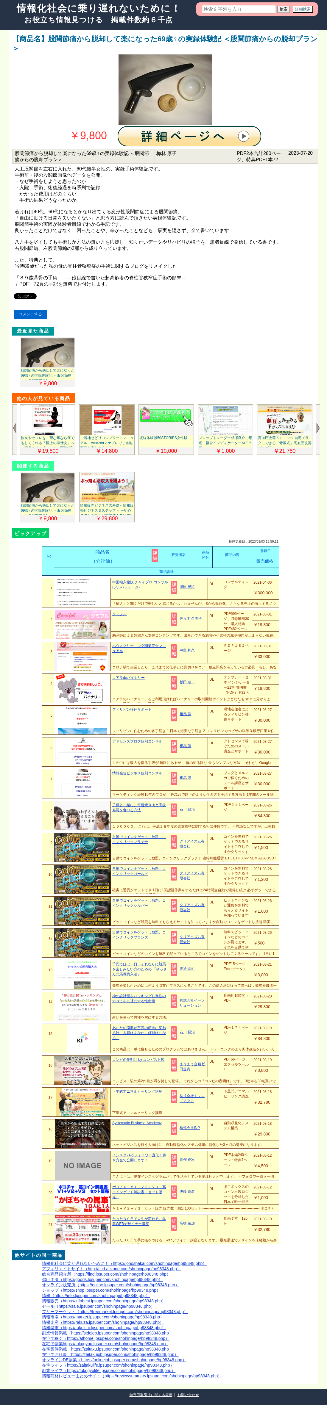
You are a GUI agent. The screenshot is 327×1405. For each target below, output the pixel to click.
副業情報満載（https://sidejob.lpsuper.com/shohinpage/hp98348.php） (107, 1333)
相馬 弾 (185, 714)
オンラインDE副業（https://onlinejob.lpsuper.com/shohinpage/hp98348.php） (114, 1359)
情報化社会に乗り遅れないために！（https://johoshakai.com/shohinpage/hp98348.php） (124, 1263)
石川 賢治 (187, 809)
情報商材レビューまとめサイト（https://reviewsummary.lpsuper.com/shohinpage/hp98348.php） (132, 1375)
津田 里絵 (187, 587)
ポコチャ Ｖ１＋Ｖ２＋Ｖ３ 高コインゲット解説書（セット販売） (139, 1192)
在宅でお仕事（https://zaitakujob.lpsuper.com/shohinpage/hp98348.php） (110, 1354)
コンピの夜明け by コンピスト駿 (138, 1060)
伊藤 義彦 (187, 1191)
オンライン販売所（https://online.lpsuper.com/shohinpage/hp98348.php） (110, 1284)
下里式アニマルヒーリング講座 (137, 1091)
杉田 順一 (187, 682)
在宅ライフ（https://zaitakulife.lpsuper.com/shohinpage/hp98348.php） (108, 1365)
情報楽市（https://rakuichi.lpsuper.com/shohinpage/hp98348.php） (104, 1327)
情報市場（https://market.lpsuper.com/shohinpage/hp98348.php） (103, 1317)
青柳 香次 (187, 1159)
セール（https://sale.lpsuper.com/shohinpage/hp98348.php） (98, 1306)
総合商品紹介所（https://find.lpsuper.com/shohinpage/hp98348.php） (106, 1274)
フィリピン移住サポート (132, 709)
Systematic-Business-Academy (136, 1123)
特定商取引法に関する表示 (151, 1395)
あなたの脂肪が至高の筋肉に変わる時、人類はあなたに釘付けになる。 (139, 1033)
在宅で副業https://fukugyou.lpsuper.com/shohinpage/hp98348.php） (105, 1343)
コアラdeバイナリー (128, 678)
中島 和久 (187, 650)
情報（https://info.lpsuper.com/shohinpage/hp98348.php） (96, 1295)
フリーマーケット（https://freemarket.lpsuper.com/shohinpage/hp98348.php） (115, 1311)
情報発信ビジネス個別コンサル (137, 773)
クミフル (119, 614)
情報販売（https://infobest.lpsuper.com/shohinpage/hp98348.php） (104, 1301)
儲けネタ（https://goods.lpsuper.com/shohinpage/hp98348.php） (102, 1279)
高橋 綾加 (187, 1223)
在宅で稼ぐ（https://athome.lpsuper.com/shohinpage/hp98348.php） (105, 1338)
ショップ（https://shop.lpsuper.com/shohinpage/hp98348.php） (101, 1290)
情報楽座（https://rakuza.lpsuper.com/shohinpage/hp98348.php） (103, 1322)
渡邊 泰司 (187, 969)
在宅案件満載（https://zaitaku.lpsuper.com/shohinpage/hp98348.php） (107, 1349)
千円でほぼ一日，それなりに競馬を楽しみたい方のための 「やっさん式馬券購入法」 (139, 969)
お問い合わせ (188, 1395)
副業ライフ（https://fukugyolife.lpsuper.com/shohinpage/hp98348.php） (108, 1370)
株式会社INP (190, 1128)
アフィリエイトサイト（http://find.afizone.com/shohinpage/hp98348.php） (111, 1268)
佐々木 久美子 (191, 618)
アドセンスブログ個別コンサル (137, 741)
